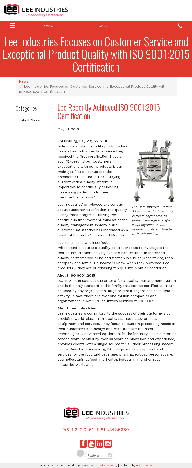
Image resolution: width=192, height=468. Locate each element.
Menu (37, 26)
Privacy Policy (108, 465)
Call (141, 26)
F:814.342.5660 (113, 429)
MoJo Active (144, 465)
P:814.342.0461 (77, 429)
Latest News (29, 120)
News (23, 81)
